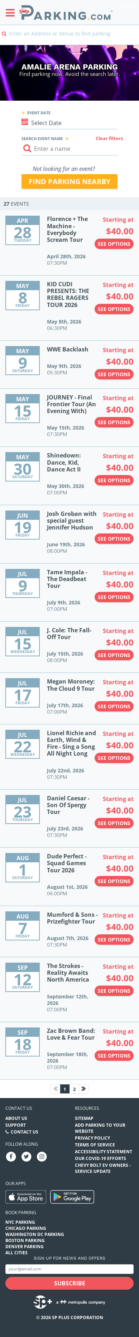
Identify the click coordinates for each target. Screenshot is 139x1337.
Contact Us (24, 1132)
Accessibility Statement (103, 1152)
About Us (16, 1118)
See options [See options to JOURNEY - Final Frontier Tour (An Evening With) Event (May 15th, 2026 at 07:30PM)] (114, 422)
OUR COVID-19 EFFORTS (100, 1158)
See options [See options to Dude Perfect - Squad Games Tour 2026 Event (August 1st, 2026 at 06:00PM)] (114, 881)
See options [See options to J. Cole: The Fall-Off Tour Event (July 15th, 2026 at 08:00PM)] (114, 655)
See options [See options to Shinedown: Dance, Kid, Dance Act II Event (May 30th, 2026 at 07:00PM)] (114, 480)
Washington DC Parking (34, 1234)
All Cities (16, 1253)
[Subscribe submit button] (69, 1283)
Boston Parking (25, 1240)
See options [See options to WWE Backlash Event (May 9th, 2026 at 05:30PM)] (114, 374)
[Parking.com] (65, 12)
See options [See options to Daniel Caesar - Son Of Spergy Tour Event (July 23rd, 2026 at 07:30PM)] (114, 823)
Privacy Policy (92, 1138)
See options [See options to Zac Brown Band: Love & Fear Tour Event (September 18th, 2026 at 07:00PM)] (114, 1055)
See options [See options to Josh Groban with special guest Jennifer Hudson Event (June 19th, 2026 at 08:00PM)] (114, 538)
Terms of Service (95, 1145)
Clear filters (109, 138)
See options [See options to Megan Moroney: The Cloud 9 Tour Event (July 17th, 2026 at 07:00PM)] (114, 706)
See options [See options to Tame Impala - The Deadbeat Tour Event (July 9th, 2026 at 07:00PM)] (114, 597)
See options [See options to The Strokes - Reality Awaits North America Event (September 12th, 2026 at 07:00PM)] (114, 990)
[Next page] (83, 1089)
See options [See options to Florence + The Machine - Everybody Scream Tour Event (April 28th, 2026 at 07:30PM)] (114, 243)
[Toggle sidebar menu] (12, 12)
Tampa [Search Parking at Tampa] (126, 6)
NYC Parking (20, 1222)
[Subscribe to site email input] (69, 1269)
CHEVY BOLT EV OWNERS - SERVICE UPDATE (103, 1168)
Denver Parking (24, 1246)
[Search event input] (69, 148)
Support (15, 1125)
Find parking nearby (69, 181)
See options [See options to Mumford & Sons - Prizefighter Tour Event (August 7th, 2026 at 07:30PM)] (114, 939)
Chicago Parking (25, 1228)
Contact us (18, 1108)
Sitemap (84, 1118)
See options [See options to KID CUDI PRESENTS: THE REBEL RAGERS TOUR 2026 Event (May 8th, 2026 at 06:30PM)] (114, 309)
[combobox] (69, 38)
